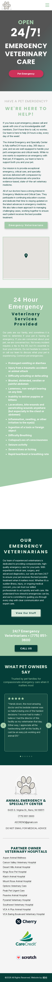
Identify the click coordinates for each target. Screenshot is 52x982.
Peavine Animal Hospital (15, 895)
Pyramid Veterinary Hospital (16, 900)
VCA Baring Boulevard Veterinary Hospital (24, 914)
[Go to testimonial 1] (20, 756)
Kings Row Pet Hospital (14, 871)
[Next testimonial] (48, 725)
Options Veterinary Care (14, 886)
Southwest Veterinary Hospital (18, 904)
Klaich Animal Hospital (14, 876)
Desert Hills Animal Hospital (16, 867)
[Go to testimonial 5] (29, 756)
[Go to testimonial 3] (25, 756)
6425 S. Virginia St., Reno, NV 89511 (26, 810)
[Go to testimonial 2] (22, 756)
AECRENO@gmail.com (26, 822)
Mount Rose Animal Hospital (17, 881)
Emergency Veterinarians (26, 225)
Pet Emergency (26, 73)
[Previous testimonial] (3, 725)
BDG (45, 977)
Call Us (26, 648)
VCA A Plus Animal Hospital (17, 909)
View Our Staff (26, 613)
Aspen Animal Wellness (14, 857)
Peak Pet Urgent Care (14, 890)
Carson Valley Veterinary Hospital (19, 862)
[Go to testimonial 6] (31, 756)
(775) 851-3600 (26, 816)
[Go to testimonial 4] (27, 756)
